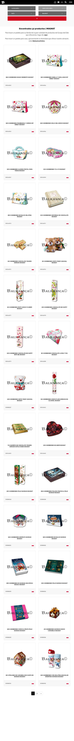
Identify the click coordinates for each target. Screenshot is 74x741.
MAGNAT (45, 13)
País (13, 13)
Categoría (15, 8)
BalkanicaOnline (39, 41)
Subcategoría (47, 8)
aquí (45, 35)
